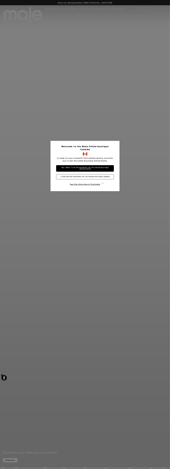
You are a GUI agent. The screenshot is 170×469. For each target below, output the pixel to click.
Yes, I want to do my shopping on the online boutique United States (85, 168)
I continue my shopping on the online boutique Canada (85, 177)
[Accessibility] (4, 378)
